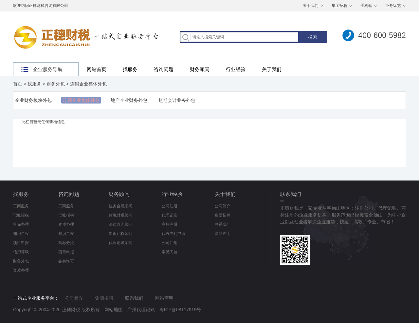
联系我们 (222, 224)
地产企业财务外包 (129, 100)
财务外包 (55, 83)
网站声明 (222, 233)
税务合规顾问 (120, 206)
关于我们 (311, 5)
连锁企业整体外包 (88, 83)
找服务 (130, 69)
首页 (17, 83)
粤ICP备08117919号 (180, 309)
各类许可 (66, 261)
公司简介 (222, 206)
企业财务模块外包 (33, 100)
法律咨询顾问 (120, 224)
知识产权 (21, 233)
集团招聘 (339, 5)
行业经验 (236, 69)
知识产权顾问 (120, 233)
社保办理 (21, 224)
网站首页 (96, 69)
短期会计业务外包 (176, 100)
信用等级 (21, 252)
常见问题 (169, 252)
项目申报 (21, 242)
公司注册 (169, 206)
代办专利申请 (173, 233)
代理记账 (169, 215)
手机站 (366, 5)
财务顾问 (200, 69)
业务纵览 (393, 5)
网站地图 (113, 309)
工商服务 (21, 206)
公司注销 (169, 242)
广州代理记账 (141, 309)
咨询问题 (163, 69)
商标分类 (66, 242)
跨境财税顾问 (120, 215)
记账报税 (21, 215)
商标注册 (169, 224)
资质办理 (21, 270)
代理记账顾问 (120, 242)
